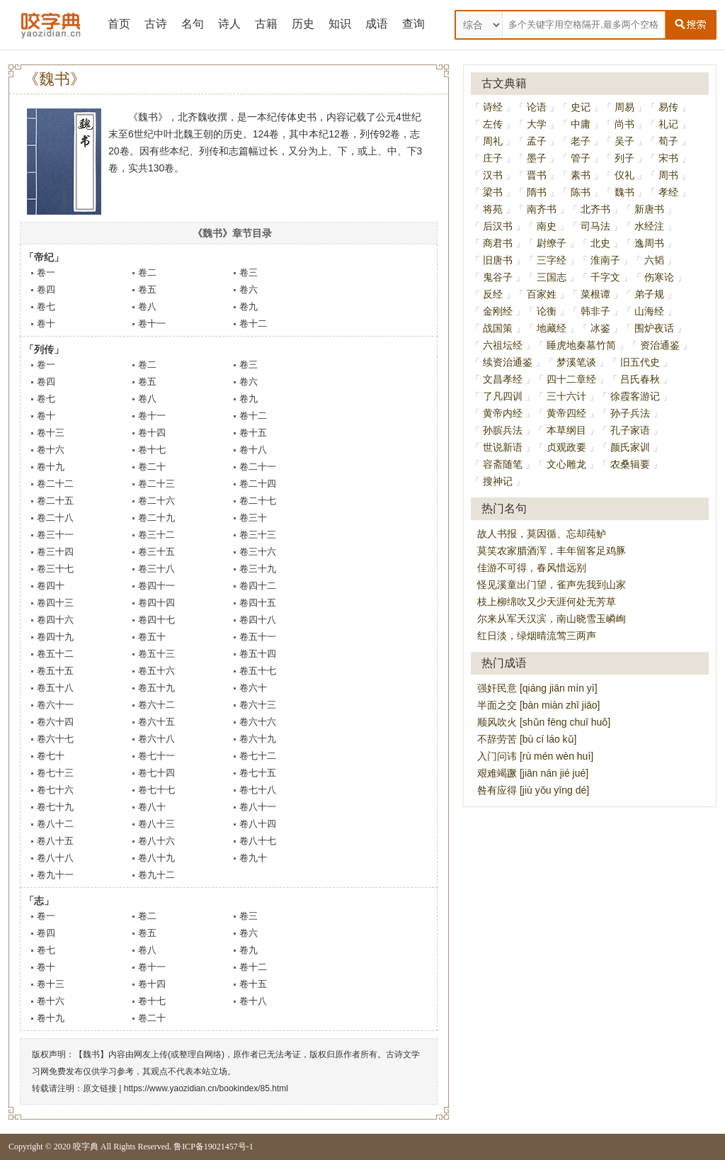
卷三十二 (156, 534)
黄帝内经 (503, 413)
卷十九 (50, 466)
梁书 (493, 192)
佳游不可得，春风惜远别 (531, 567)
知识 (340, 24)
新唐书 (649, 209)
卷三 (248, 272)
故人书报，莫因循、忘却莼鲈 (541, 533)
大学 (537, 124)
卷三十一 (55, 534)
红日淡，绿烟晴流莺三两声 (536, 635)
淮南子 (605, 260)
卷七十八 (257, 789)
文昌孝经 (503, 379)
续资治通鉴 (507, 362)
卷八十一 (257, 806)
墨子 (537, 158)
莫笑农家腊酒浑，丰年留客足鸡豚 (551, 550)
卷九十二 (156, 874)
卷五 (147, 289)
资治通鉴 (660, 345)
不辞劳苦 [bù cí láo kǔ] (526, 739)
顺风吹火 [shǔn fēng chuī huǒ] (543, 722)
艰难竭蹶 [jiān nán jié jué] (532, 773)
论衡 (546, 311)
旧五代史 (640, 362)
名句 (192, 24)
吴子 (624, 141)
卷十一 (152, 323)
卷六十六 (257, 721)
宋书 (668, 158)
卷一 (46, 272)
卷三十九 (257, 568)
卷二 (147, 272)
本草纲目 (566, 430)
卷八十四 (257, 823)
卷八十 (152, 806)
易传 (668, 107)
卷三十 (253, 517)
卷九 (248, 306)
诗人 (229, 24)
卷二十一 (257, 466)
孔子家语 (630, 430)
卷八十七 (257, 840)
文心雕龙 (566, 464)
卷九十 (253, 857)
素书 (580, 175)
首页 (119, 24)
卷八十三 (156, 823)
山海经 (649, 311)
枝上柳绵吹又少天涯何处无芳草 (546, 601)
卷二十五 (55, 500)
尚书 (624, 124)
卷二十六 (156, 500)
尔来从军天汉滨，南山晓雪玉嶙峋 (551, 618)
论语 (537, 107)
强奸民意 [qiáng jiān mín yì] (537, 688)
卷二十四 (257, 483)
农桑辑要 (630, 464)
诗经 (493, 107)
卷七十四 (156, 772)
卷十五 (253, 432)
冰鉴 (600, 328)
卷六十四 (55, 721)
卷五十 (152, 636)
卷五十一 (257, 636)
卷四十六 (55, 619)
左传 (493, 124)
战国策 (498, 328)
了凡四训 (503, 396)
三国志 (551, 277)
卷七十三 (55, 772)
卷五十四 (257, 653)
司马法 (595, 226)
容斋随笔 (503, 464)
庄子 (493, 158)
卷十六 (50, 449)
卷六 (248, 289)
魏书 (624, 192)
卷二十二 (55, 483)
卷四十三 (55, 602)
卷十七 (152, 449)
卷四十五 (257, 602)
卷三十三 (257, 534)
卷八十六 (156, 840)
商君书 (498, 243)
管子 (580, 158)
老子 (580, 141)
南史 (546, 226)
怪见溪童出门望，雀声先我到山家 (551, 584)
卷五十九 (156, 687)
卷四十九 (55, 636)
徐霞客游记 (635, 396)
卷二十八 (55, 517)
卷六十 (253, 687)
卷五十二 (55, 653)
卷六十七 (55, 738)
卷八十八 (55, 857)
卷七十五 (257, 772)
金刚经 (498, 311)
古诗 (155, 24)
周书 (668, 175)
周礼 (493, 141)
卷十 (46, 323)
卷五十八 (55, 687)
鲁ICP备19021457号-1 (213, 1146)
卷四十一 (156, 585)
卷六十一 (55, 704)
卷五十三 (156, 653)
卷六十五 (156, 721)
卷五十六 (156, 670)
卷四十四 (156, 602)
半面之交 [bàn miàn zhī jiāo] (538, 705)
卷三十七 (55, 568)
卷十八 (253, 449)
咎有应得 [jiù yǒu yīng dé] (533, 790)
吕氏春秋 (640, 379)
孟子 (537, 141)
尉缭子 (551, 243)
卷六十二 (156, 704)
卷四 (46, 289)
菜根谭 (595, 294)
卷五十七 (257, 670)
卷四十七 (156, 619)
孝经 (668, 192)
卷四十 (50, 585)
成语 (376, 24)
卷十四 (152, 432)
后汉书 (498, 226)
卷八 (147, 306)
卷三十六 (257, 551)
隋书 (537, 192)
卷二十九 (156, 517)
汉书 (493, 175)
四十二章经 (571, 379)
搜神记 (498, 481)
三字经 (551, 260)
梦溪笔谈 (576, 362)
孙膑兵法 (503, 430)
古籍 (266, 24)
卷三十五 (156, 551)
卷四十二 (257, 585)
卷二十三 (156, 483)
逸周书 (649, 243)
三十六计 (566, 396)
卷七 (46, 306)
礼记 (668, 124)
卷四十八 (257, 619)
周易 (624, 107)
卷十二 (253, 323)
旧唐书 (498, 260)
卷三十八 (156, 568)
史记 (580, 107)
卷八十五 (55, 840)
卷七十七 (156, 789)
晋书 (537, 175)
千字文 (605, 277)
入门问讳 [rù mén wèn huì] (535, 756)
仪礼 (624, 175)
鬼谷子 (498, 277)
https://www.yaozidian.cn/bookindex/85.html (206, 1088)
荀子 (668, 141)
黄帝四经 (566, 413)
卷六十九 (257, 738)
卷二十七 (257, 500)
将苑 (493, 209)
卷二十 (152, 466)
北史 (600, 243)
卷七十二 (257, 755)
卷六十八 (156, 738)
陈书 (580, 192)
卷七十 (50, 755)
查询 (413, 24)
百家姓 (541, 294)
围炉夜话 (654, 328)
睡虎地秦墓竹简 (581, 345)
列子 (624, 158)
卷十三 (50, 432)
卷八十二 (55, 823)
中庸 (580, 124)
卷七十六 (55, 789)
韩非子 (595, 311)
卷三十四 (55, 551)
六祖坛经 (503, 345)
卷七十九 (55, 806)
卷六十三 (257, 704)
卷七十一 (156, 755)
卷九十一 (55, 874)
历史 (303, 24)
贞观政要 (566, 447)
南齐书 (541, 209)
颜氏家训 (630, 447)
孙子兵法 (630, 413)
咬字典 (85, 1146)
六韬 (654, 260)
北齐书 (595, 209)
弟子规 (649, 294)
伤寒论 (659, 277)
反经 (493, 294)
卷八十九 (156, 857)
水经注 (649, 226)
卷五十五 (55, 670)
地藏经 (551, 328)
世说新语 (503, 447)
